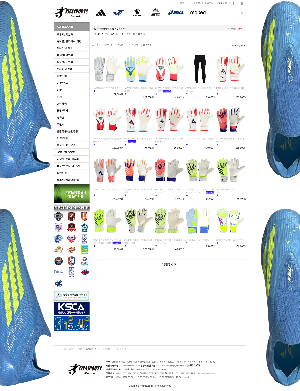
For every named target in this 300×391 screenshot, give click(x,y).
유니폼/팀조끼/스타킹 (69, 41)
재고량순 (147, 45)
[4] (172, 264)
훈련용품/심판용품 (67, 131)
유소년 (60, 117)
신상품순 (96, 45)
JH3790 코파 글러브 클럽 (197, 240)
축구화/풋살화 (65, 34)
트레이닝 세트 (65, 48)
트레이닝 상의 (65, 69)
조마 (114, 34)
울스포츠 (128, 34)
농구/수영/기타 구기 (68, 166)
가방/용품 (62, 138)
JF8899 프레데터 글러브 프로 (230, 240)
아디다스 (101, 34)
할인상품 (62, 173)
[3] (168, 264)
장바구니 (209, 3)
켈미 (142, 34)
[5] (175, 264)
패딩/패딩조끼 (65, 55)
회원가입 (195, 3)
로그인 (183, 3)
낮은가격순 (134, 45)
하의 (59, 96)
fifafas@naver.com (206, 373)
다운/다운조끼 (65, 62)
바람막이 (62, 76)
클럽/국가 (62, 110)
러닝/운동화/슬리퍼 (68, 159)
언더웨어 (62, 103)
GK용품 (121, 29)
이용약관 (106, 349)
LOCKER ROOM (66, 152)
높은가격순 (121, 45)
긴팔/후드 (62, 83)
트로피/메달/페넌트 (68, 180)
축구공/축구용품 (66, 145)
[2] (165, 264)
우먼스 (60, 124)
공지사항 (222, 3)
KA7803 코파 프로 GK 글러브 (107, 88)
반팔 (59, 90)
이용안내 (121, 349)
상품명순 (108, 45)
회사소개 (68, 349)
